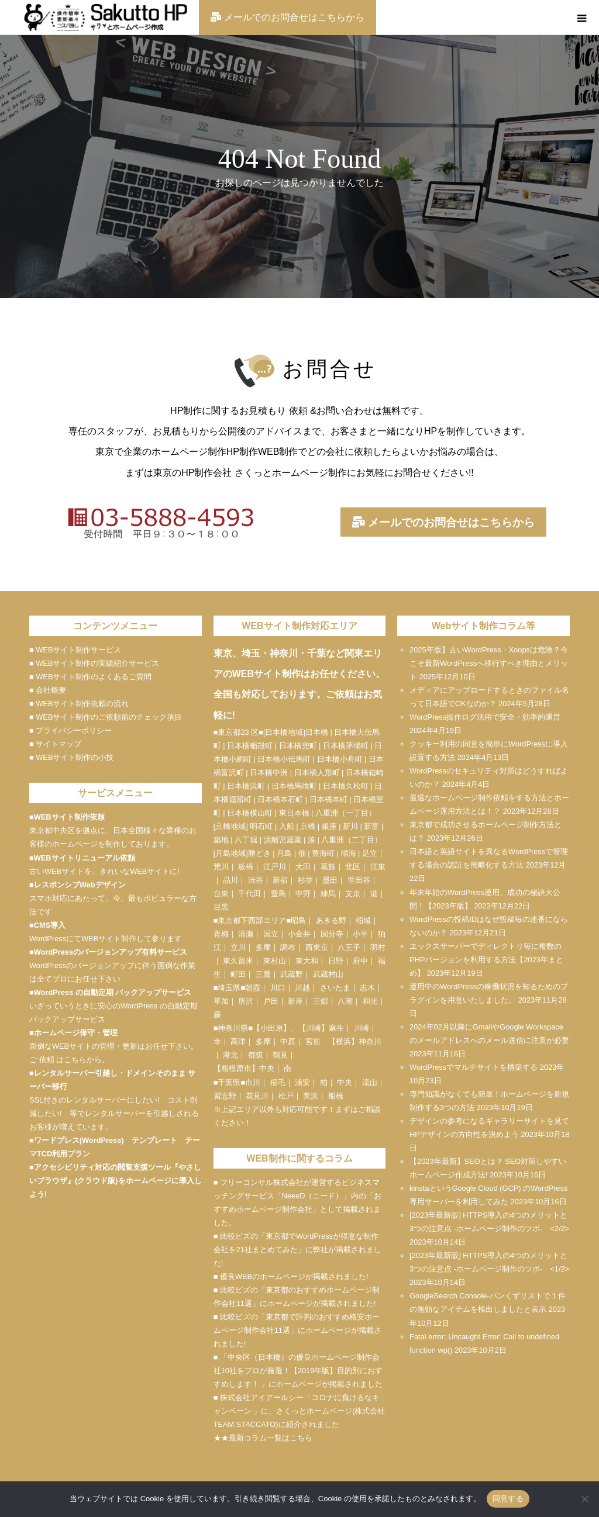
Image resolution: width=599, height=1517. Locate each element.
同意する (508, 1498)
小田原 (271, 1028)
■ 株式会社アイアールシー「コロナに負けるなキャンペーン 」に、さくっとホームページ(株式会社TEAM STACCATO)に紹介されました (299, 1411)
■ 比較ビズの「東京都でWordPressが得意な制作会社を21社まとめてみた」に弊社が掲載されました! (297, 1249)
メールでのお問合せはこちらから (443, 522)
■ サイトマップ (55, 744)
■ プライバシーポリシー (70, 730)
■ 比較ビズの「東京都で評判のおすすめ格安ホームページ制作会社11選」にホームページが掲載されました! (297, 1330)
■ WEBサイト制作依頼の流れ (79, 703)
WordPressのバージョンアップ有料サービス (110, 952)
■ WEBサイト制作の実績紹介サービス (94, 663)
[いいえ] (584, 1499)
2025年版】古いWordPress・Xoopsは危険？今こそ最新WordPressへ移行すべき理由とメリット (488, 663)
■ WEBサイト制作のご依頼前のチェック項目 (105, 717)
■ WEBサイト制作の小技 (71, 757)
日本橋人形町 (317, 772)
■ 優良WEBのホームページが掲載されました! (291, 1276)
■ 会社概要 (47, 690)
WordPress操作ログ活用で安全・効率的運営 (484, 717)
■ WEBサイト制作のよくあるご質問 (90, 676)
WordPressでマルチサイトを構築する (473, 1067)
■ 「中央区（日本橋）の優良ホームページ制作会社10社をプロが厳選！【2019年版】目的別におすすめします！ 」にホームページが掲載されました (298, 1370)
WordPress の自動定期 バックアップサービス (112, 992)
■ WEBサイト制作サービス (75, 649)
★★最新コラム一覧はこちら (263, 1437)
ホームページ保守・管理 (76, 1032)
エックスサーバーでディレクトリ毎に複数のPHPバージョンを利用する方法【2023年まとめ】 (486, 959)
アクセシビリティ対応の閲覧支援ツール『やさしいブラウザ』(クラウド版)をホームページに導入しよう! (115, 1180)
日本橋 (316, 732)
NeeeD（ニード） (312, 1195)
